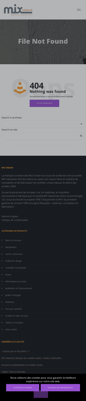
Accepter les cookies (22, 388)
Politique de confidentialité (60, 388)
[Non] (41, 394)
